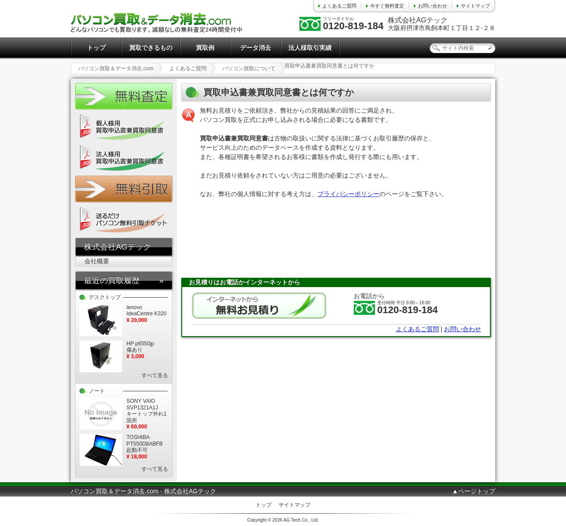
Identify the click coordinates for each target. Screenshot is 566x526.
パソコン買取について (248, 68)
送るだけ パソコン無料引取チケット (123, 220)
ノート (97, 391)
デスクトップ (105, 297)
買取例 (205, 47)
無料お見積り (259, 305)
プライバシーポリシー (348, 193)
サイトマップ (475, 5)
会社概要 (96, 261)
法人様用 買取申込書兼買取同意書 (123, 158)
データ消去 (255, 47)
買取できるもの (150, 47)
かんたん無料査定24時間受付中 (123, 96)
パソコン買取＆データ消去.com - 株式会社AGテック (143, 491)
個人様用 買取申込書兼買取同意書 (123, 127)
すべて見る (155, 375)
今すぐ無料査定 (387, 5)
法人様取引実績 (310, 47)
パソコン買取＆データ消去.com (115, 68)
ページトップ (476, 491)
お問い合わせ (432, 5)
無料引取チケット (123, 189)
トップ (96, 47)
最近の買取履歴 (112, 280)
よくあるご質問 (339, 5)
